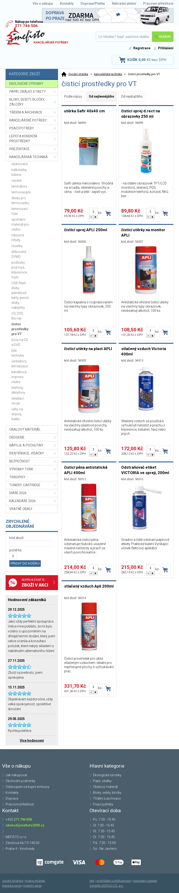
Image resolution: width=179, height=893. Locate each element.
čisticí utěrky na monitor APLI (143, 232)
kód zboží (16, 538)
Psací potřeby (103, 804)
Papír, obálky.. (103, 781)
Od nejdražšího (132, 96)
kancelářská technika (108, 74)
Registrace (141, 48)
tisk (92, 880)
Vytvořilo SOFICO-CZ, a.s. (107, 885)
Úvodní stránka (78, 74)
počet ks (15, 550)
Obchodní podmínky (20, 781)
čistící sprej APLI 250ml (85, 229)
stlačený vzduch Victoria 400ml (143, 351)
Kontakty (67, 3)
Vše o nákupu (43, 3)
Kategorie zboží (32, 74)
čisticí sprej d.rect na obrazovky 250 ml (140, 114)
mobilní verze (32, 885)
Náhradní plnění (124, 3)
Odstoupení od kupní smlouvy (27, 787)
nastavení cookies (145, 880)
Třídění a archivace (107, 798)
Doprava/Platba (93, 3)
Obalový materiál (105, 787)
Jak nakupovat (16, 775)
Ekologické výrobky (107, 775)
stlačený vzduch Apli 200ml (89, 586)
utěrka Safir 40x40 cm (84, 111)
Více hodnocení (32, 740)
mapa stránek (35, 880)
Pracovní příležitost (158, 3)
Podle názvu (73, 96)
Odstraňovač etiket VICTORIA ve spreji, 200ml (145, 470)
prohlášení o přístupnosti (113, 880)
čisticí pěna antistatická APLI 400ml (85, 470)
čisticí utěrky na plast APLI (88, 348)
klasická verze (11, 885)
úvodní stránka (12, 880)
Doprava (12, 798)
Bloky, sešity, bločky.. (108, 792)
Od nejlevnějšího (101, 96)
